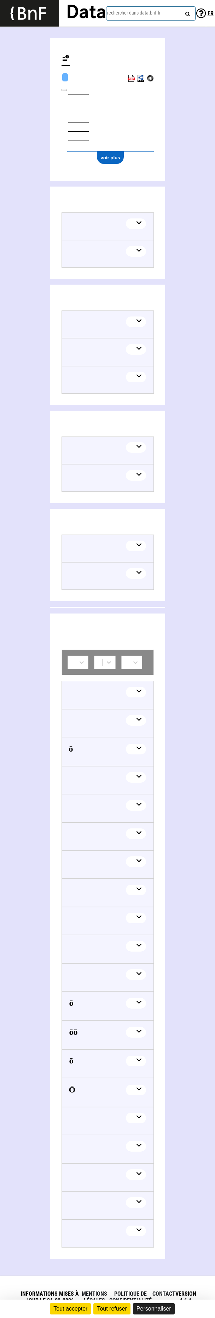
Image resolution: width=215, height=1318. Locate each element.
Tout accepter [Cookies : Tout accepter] (70, 1309)
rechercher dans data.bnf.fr (134, 13)
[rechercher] (186, 12)
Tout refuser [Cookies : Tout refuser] (112, 1309)
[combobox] (151, 13)
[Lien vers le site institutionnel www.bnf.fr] (29, 13)
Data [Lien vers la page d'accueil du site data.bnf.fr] (86, 13)
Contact (163, 1293)
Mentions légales (94, 1297)
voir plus (110, 157)
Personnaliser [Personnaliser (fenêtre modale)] (153, 1309)
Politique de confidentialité (130, 1297)
